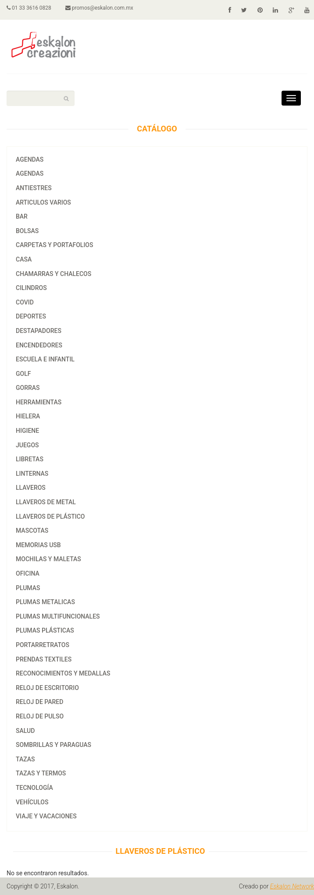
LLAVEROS (31, 487)
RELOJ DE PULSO (40, 716)
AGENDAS (29, 159)
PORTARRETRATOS (42, 644)
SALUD (25, 730)
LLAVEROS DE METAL (46, 502)
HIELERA (28, 416)
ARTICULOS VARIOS (43, 202)
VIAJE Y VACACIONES (46, 816)
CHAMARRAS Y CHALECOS (53, 273)
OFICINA (27, 573)
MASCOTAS (32, 530)
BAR (22, 216)
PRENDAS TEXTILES (43, 659)
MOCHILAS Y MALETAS (48, 558)
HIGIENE (27, 430)
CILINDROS (31, 287)
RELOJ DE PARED (39, 701)
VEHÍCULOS (32, 802)
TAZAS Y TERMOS (41, 773)
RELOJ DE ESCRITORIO (47, 687)
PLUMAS (28, 587)
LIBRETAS (29, 459)
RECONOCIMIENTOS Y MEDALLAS (63, 673)
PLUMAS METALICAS (45, 601)
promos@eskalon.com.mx (99, 8)
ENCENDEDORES (39, 345)
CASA (24, 259)
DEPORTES (31, 316)
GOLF (23, 373)
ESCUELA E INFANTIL (45, 359)
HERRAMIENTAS (38, 402)
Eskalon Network (292, 886)
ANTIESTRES (34, 187)
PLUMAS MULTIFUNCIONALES (58, 616)
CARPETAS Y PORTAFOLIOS (54, 244)
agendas (29, 173)
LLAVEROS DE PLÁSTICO (50, 516)
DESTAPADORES (38, 330)
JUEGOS (27, 445)
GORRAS (28, 387)
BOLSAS (27, 230)
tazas (25, 759)
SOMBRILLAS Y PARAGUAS (53, 744)
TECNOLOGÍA (34, 787)
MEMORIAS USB (38, 544)
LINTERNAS (32, 473)
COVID (25, 302)
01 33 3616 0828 (29, 8)
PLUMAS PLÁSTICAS (45, 630)
